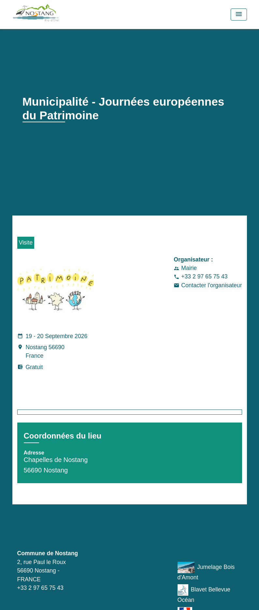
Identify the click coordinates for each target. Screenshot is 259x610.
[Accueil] (53, 14)
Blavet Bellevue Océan (204, 593)
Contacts (39, 531)
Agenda (134, 129)
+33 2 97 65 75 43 (204, 276)
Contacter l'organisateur (211, 285)
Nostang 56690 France (41, 352)
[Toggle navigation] (239, 14)
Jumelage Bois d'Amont (206, 571)
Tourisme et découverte (83, 129)
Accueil (33, 129)
